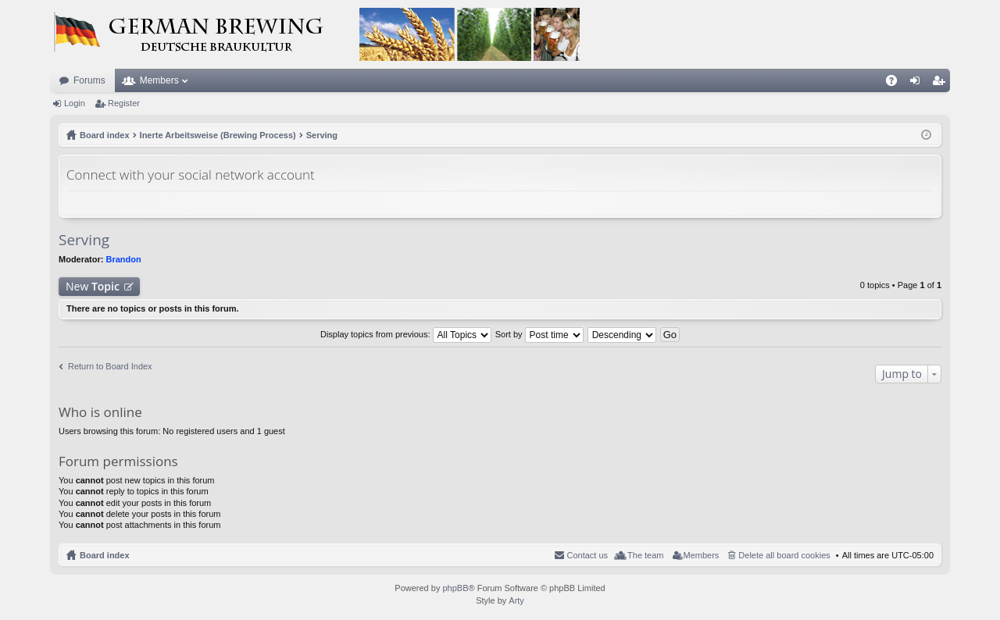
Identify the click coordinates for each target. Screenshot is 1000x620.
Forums (89, 80)
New (93, 286)
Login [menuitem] (918, 83)
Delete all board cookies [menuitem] (784, 555)
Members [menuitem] (702, 555)
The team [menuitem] (645, 555)
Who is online (100, 412)
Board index (105, 555)
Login (74, 103)
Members (159, 80)
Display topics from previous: (405, 334)
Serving (84, 240)
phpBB (455, 588)
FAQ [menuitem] (896, 83)
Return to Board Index (110, 366)
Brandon (123, 259)
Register (124, 103)
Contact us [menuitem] (587, 555)
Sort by (539, 334)
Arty (516, 600)
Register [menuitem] (942, 83)
